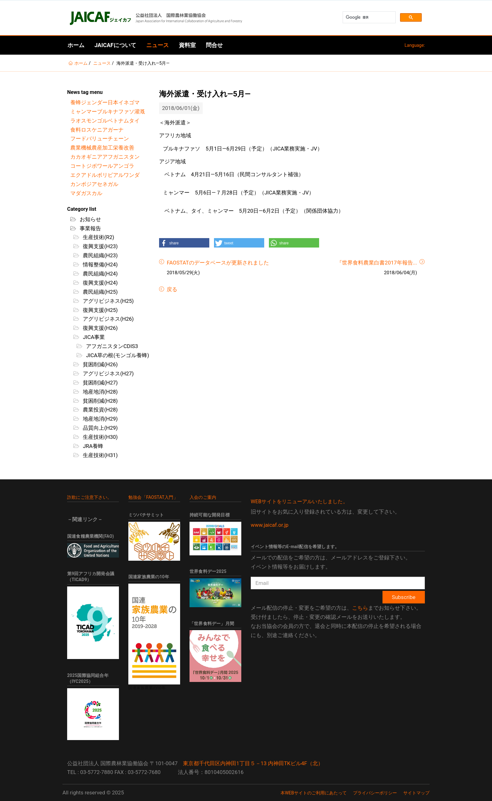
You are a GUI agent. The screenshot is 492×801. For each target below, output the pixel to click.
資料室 (187, 45)
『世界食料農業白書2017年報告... (377, 262)
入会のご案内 (203, 497)
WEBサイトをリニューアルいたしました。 (299, 501)
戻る (171, 289)
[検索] (368, 17)
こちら (360, 608)
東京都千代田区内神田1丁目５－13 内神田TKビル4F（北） (253, 763)
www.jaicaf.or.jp (269, 525)
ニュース (157, 45)
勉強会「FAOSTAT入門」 (153, 497)
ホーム (75, 45)
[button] (184, 243)
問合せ (214, 45)
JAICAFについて (115, 45)
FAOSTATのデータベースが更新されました (218, 262)
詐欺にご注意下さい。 (89, 497)
